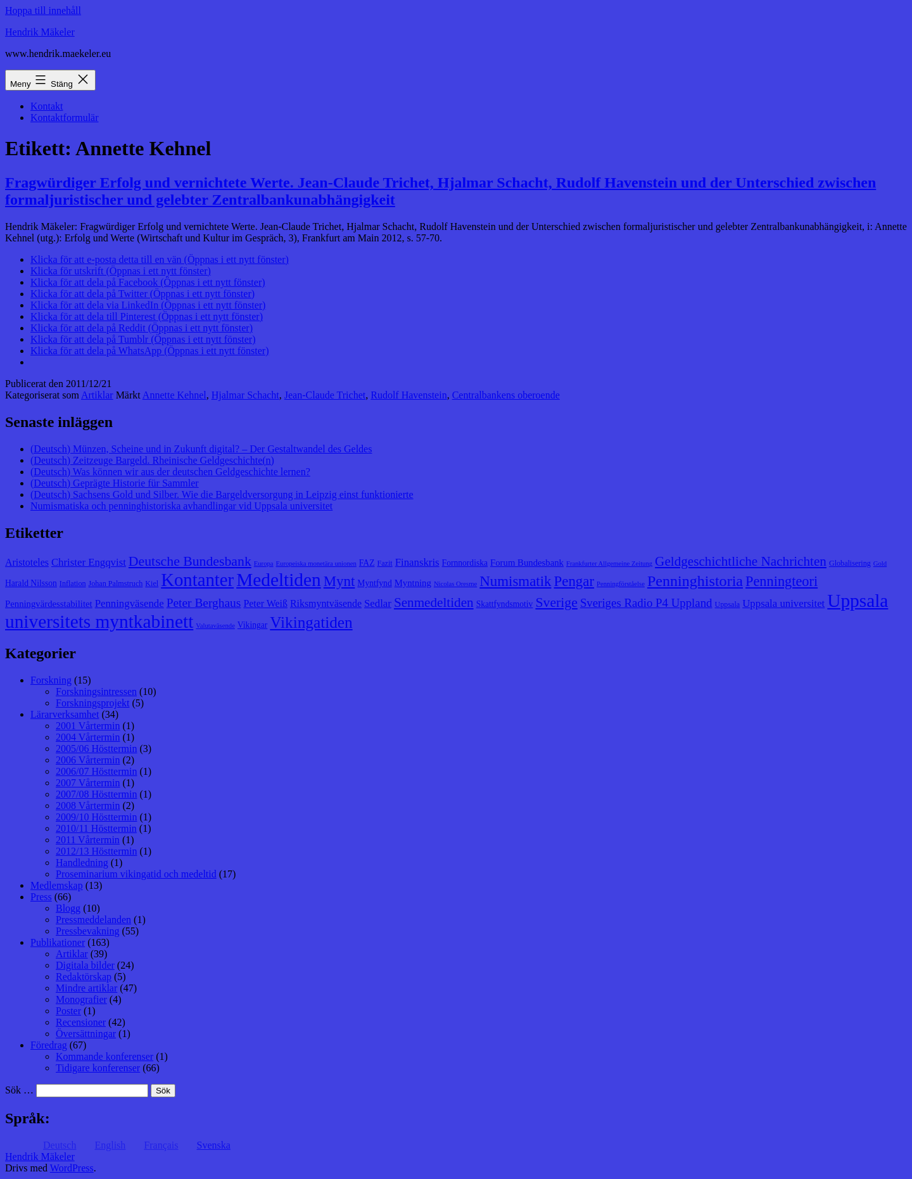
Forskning (51, 680)
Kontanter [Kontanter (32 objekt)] (197, 580)
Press (41, 896)
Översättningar (86, 1033)
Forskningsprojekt (92, 703)
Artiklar (97, 395)
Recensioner (81, 1022)
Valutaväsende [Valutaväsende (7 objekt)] (215, 625)
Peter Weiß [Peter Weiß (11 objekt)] (265, 603)
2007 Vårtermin (88, 782)
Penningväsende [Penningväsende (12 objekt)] (129, 603)
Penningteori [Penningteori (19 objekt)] (781, 581)
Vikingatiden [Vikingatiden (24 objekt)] (311, 622)
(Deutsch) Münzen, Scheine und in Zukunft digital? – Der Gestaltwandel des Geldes (201, 448)
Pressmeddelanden (93, 919)
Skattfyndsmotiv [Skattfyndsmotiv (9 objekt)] (504, 604)
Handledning (82, 862)
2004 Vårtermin (88, 737)
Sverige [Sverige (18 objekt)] (556, 602)
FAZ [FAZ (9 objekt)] (367, 563)
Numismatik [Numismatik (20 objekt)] (515, 581)
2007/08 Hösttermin (96, 794)
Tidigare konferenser (98, 1067)
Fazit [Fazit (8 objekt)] (384, 563)
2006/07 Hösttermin (96, 771)
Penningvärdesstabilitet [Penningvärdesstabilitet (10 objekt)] (48, 604)
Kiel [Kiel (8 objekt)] (151, 583)
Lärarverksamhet (64, 714)
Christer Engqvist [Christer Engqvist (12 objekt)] (88, 562)
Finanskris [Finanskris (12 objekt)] (417, 562)
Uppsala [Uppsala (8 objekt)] (727, 604)
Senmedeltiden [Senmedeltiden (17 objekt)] (434, 602)
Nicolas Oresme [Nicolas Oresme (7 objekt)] (455, 583)
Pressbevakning (87, 931)
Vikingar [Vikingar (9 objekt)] (252, 625)
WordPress (72, 1168)
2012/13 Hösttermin (96, 851)
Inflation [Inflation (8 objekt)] (73, 583)
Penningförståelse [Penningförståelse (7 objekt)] (621, 583)
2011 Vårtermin (88, 839)
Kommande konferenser (104, 1056)
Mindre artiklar (86, 988)
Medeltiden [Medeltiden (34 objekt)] (278, 580)
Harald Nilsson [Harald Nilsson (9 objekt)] (31, 583)
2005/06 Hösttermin (96, 748)
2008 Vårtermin (88, 805)
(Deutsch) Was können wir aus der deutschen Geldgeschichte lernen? (170, 471)
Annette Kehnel (174, 395)
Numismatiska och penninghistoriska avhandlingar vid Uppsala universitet (181, 505)
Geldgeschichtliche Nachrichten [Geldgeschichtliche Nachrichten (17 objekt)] (740, 561)
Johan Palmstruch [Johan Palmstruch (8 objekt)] (116, 583)
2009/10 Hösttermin (96, 817)
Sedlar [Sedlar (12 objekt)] (377, 603)
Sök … (19, 1090)
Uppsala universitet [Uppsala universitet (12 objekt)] (783, 603)
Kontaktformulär (64, 117)
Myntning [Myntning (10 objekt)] (413, 583)
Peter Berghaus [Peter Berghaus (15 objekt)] (204, 602)
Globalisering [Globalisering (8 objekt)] (850, 563)
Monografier (81, 999)
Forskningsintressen (96, 691)
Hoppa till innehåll (43, 10)
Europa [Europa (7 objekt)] (264, 563)
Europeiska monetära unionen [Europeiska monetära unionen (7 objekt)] (316, 563)
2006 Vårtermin (88, 760)
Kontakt (46, 106)
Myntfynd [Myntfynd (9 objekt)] (374, 583)
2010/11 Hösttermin (96, 828)
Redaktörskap (83, 976)
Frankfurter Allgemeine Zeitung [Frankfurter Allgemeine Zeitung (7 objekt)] (609, 563)
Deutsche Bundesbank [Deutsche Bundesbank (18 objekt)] (190, 561)
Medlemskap (56, 885)
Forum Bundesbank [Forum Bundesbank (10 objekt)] (527, 563)
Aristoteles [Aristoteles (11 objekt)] (27, 562)
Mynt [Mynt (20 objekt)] (339, 581)
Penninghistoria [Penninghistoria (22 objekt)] (695, 581)
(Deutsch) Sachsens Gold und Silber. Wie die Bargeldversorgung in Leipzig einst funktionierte (222, 494)
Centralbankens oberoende (506, 395)
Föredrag (48, 1045)
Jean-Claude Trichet (324, 395)
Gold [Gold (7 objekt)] (880, 563)
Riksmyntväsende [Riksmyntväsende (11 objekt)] (326, 603)
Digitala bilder (85, 965)
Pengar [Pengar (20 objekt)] (574, 581)
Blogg (68, 908)
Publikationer (57, 942)
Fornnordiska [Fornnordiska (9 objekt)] (465, 563)
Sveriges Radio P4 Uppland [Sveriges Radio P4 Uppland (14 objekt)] (646, 602)
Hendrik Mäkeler (40, 32)
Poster (68, 1010)
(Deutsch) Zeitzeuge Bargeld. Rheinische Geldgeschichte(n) (152, 460)
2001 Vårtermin (88, 725)
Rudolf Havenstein (408, 395)
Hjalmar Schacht (245, 395)
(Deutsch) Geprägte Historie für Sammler (114, 483)
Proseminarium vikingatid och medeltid (136, 874)
